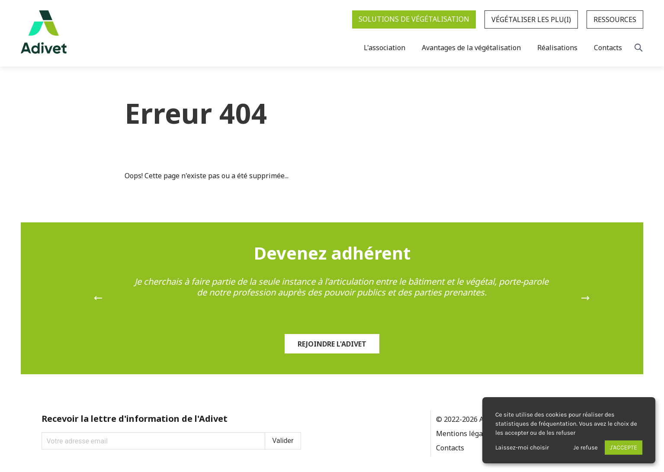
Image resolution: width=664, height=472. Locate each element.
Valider (282, 441)
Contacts (450, 448)
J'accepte (623, 447)
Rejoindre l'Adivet (332, 344)
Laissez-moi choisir (522, 447)
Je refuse (586, 447)
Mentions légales (464, 433)
